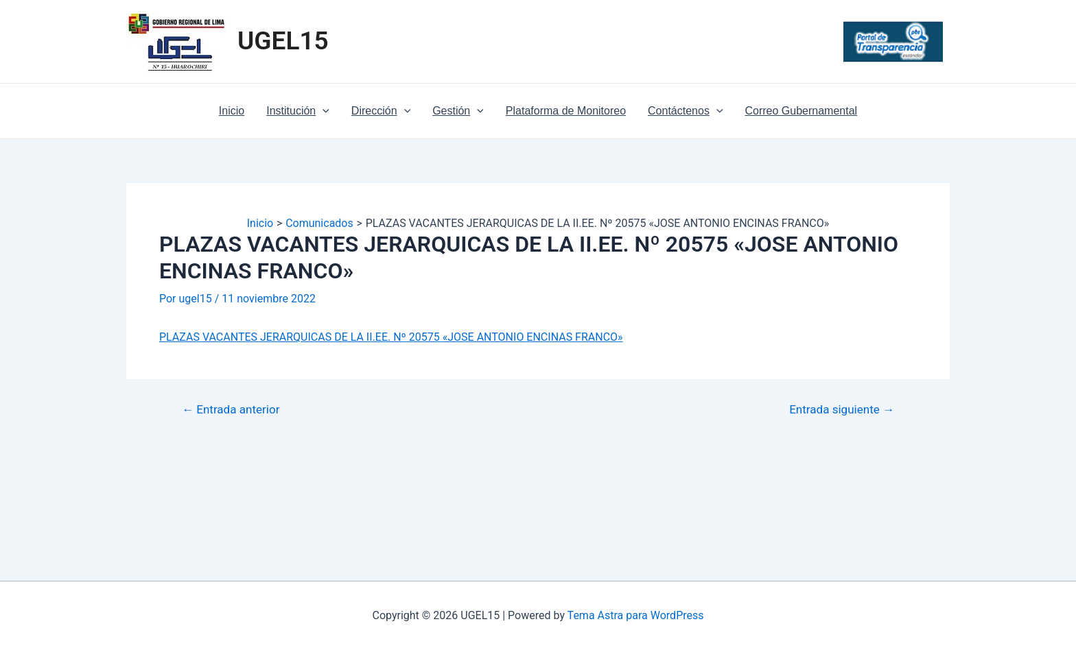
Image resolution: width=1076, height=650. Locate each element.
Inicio (231, 111)
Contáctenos (685, 111)
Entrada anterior (231, 410)
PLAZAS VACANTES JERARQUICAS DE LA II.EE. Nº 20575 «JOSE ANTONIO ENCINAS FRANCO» (391, 337)
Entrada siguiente (841, 410)
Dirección (380, 111)
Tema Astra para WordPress (636, 615)
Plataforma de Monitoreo (566, 111)
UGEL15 (283, 41)
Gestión (458, 111)
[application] (322, 111)
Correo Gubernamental (801, 111)
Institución (297, 111)
